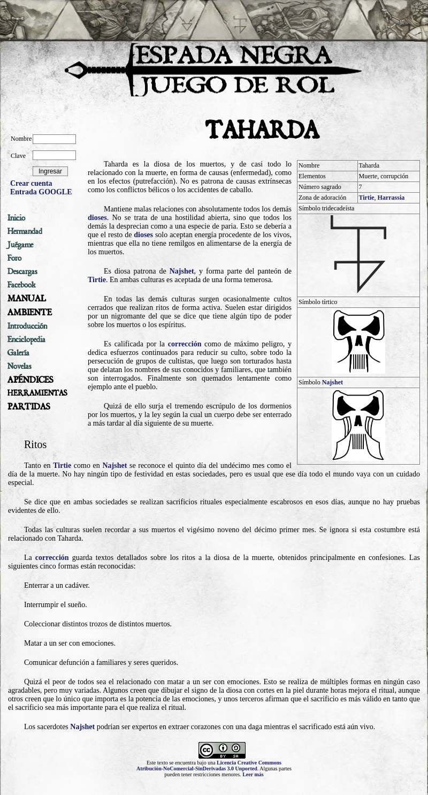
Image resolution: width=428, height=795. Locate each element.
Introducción (27, 326)
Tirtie (366, 197)
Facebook (21, 284)
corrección (185, 344)
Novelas (19, 366)
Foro (14, 258)
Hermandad (24, 231)
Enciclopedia (26, 339)
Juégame (20, 244)
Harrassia (391, 197)
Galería (18, 352)
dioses (97, 218)
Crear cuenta (31, 183)
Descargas (22, 271)
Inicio (16, 218)
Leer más (253, 774)
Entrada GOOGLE (41, 192)
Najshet (332, 382)
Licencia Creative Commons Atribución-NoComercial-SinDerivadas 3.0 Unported (208, 765)
